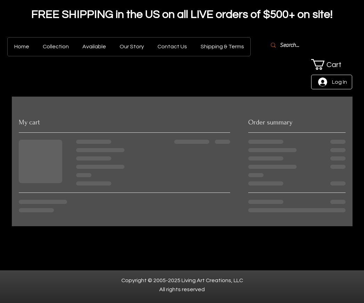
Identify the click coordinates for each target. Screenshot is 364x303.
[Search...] (318, 45)
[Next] (325, 16)
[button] (331, 64)
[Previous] (39, 16)
